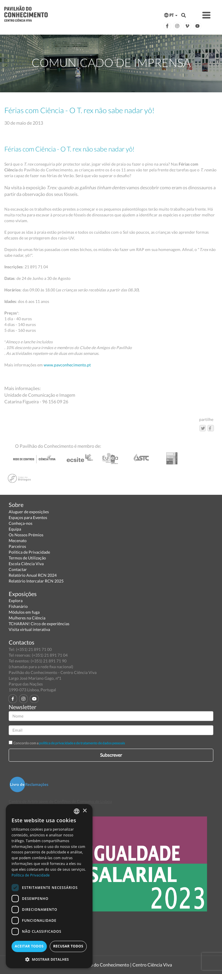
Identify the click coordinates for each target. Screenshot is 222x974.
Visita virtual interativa (29, 629)
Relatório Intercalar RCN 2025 (36, 580)
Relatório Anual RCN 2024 (33, 575)
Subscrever (111, 755)
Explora (16, 600)
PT (170, 15)
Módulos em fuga (24, 612)
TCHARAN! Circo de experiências (39, 623)
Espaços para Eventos (28, 517)
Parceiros (17, 546)
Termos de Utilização (27, 557)
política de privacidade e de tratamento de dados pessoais (82, 743)
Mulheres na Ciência (27, 617)
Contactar (18, 569)
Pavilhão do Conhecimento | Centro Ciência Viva (123, 964)
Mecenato (18, 540)
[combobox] (76, 811)
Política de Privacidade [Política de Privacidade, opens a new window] (31, 875)
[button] (49, 959)
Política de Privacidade (29, 552)
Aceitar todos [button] (29, 946)
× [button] (84, 811)
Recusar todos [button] (68, 946)
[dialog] (49, 886)
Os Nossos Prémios (26, 534)
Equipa (15, 529)
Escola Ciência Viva (26, 563)
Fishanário (18, 606)
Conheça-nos (20, 523)
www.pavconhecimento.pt (67, 364)
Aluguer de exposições (29, 511)
